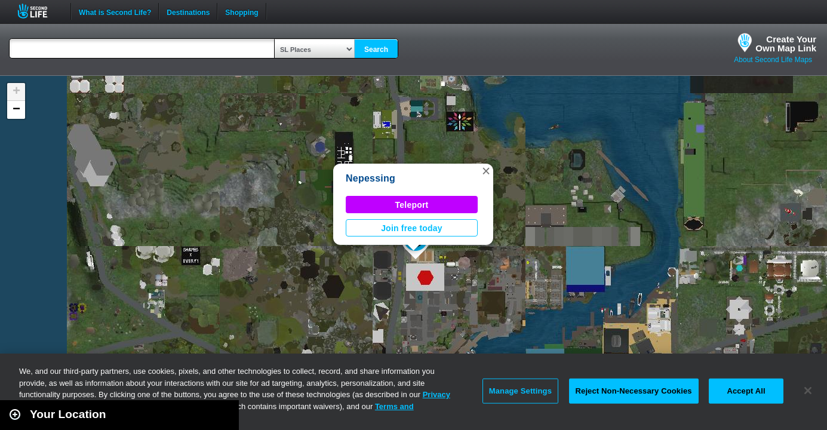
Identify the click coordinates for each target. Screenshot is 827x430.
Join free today (411, 228)
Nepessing (370, 178)
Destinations (188, 11)
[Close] (808, 390)
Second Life (39, 11)
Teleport (412, 205)
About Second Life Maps (773, 60)
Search (376, 49)
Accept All (746, 390)
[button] (486, 171)
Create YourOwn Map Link (785, 43)
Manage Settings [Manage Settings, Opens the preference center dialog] (520, 390)
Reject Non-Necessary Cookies (634, 390)
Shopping (241, 11)
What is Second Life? (115, 11)
